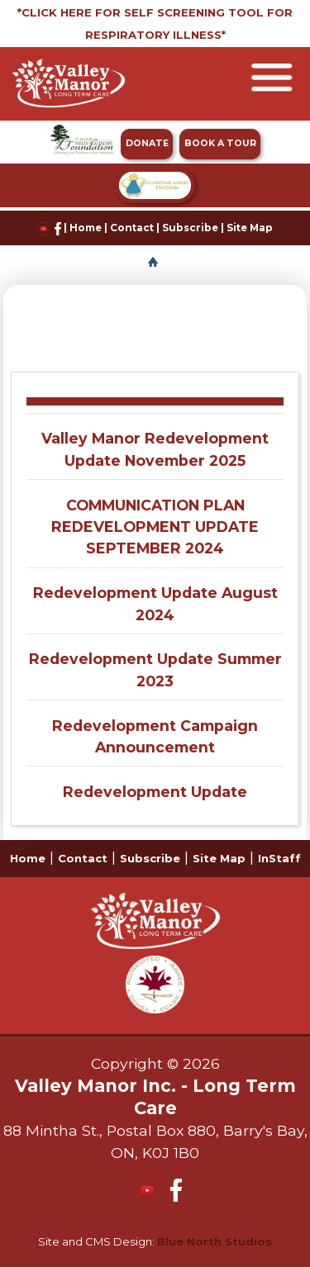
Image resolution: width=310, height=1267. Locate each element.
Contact (132, 228)
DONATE (147, 143)
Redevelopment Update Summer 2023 (155, 669)
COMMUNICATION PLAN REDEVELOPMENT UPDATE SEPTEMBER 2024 (155, 527)
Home (85, 228)
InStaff (279, 858)
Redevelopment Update (155, 791)
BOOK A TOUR (220, 143)
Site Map (250, 228)
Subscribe (190, 228)
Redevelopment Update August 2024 (155, 603)
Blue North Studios (214, 1241)
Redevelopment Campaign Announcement (155, 736)
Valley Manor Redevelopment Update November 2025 (155, 448)
